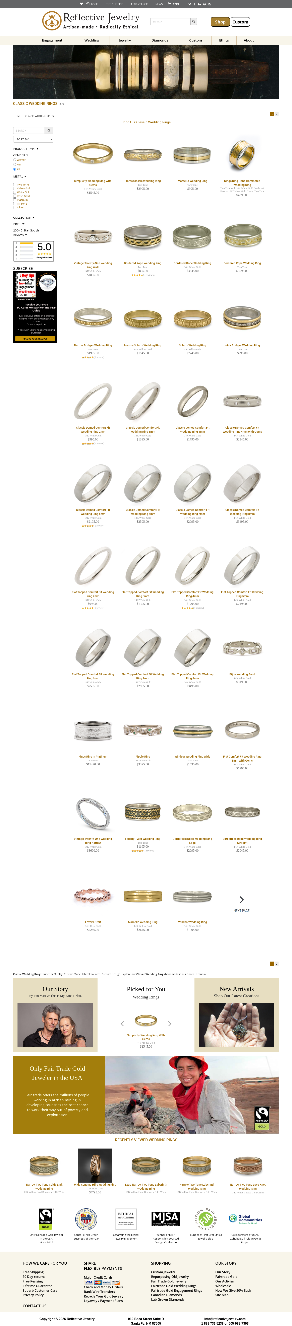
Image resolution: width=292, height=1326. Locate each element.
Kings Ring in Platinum (92, 756)
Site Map (222, 1295)
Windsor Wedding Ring (192, 922)
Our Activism (225, 1281)
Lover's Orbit (93, 922)
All (18, 169)
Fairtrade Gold (226, 1276)
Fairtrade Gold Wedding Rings (173, 1286)
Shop (220, 22)
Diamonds (160, 40)
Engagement (52, 40)
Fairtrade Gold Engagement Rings (176, 1290)
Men (19, 164)
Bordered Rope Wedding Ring (142, 263)
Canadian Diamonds (166, 1295)
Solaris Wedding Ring (192, 345)
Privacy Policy (33, 1295)
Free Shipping (33, 1272)
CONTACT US (34, 1305)
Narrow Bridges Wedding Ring (93, 345)
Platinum (22, 200)
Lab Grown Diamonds (167, 1299)
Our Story (222, 1272)
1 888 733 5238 (212, 1323)
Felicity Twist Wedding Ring (142, 838)
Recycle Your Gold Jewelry (103, 1296)
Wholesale (223, 1286)
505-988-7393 (239, 1323)
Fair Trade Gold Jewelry (169, 1281)
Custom (240, 22)
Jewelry (125, 40)
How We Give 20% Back (233, 1290)
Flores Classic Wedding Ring (143, 181)
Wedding (91, 40)
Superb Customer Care (40, 1290)
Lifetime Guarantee (37, 1286)
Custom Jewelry (163, 1272)
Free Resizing (33, 1281)
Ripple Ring (142, 756)
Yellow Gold (24, 188)
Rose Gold (23, 196)
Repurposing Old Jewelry (170, 1276)
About (249, 40)
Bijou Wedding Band (242, 674)
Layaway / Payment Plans (103, 1301)
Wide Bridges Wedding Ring (242, 345)
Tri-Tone (22, 203)
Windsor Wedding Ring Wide (192, 756)
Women (21, 159)
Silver (20, 207)
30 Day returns (34, 1276)
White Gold (24, 192)
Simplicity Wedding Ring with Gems (146, 1037)
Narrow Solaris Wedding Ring (142, 345)
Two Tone (23, 184)
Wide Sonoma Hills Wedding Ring (95, 1184)
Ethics (224, 40)
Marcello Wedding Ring (192, 181)
